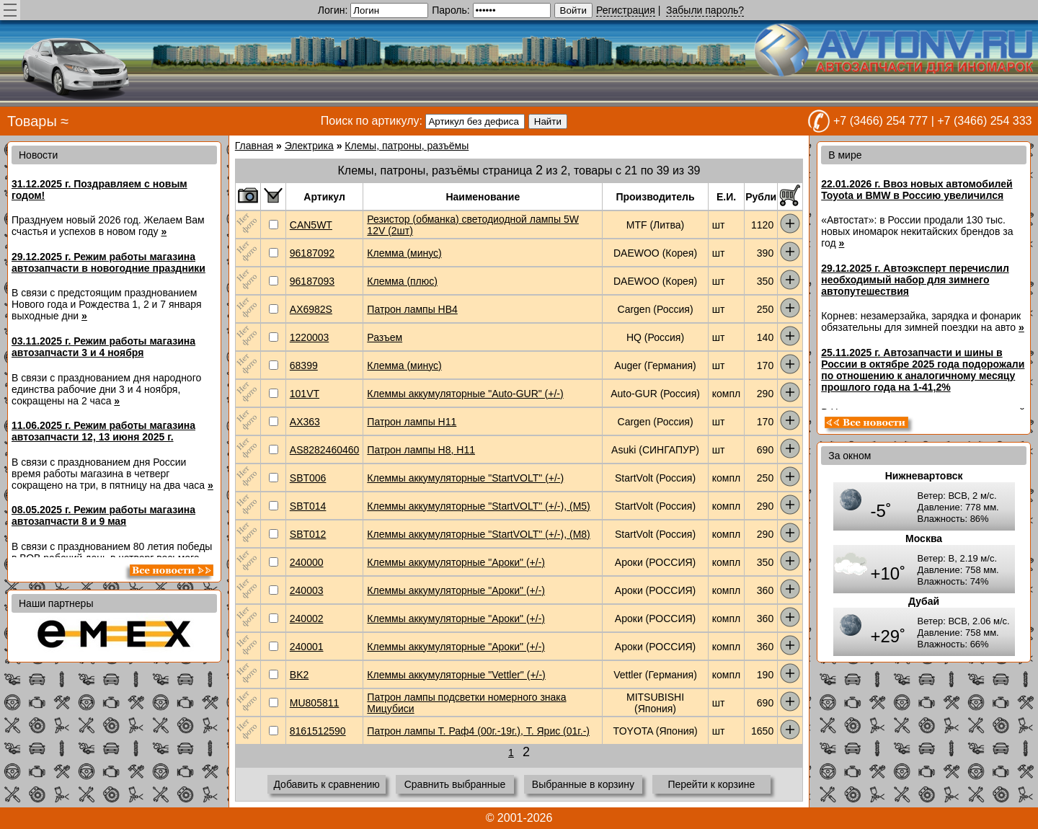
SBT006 (308, 478)
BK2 (299, 675)
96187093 (312, 281)
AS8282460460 (325, 450)
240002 (307, 618)
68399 (304, 365)
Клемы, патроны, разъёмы (407, 145)
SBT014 (308, 506)
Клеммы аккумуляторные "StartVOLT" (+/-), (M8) (478, 534)
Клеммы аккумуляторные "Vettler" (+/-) (456, 675)
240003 (307, 590)
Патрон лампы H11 (411, 421)
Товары (32, 121)
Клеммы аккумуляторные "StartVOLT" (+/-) (465, 478)
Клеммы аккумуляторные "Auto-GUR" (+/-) (465, 393)
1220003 (309, 337)
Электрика (309, 145)
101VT (304, 393)
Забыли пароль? (705, 10)
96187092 (312, 253)
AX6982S (311, 309)
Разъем (384, 337)
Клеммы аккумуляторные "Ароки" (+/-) (456, 562)
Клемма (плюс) (402, 281)
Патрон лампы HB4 (412, 309)
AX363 (305, 421)
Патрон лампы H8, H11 (421, 450)
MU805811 (315, 703)
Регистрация (625, 10)
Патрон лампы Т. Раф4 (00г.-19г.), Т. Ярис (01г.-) (478, 731)
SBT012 (308, 534)
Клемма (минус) (404, 253)
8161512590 (318, 731)
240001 (307, 646)
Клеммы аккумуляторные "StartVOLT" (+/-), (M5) (478, 506)
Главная (254, 145)
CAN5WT (311, 225)
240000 (307, 562)
